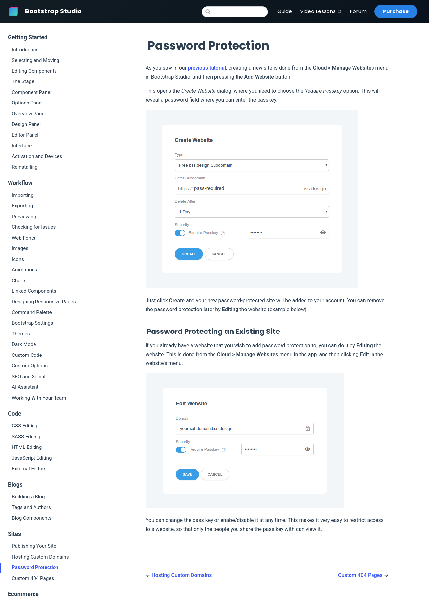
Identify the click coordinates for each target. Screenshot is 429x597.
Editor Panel (25, 135)
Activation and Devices (37, 156)
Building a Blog (28, 497)
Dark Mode (24, 344)
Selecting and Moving (35, 60)
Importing (23, 195)
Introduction (25, 50)
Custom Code (27, 355)
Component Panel (32, 92)
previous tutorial (207, 68)
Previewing (24, 216)
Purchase (396, 11)
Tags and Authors (31, 507)
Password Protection (35, 567)
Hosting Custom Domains (40, 557)
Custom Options (30, 366)
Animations (24, 270)
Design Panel (26, 124)
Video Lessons (321, 11)
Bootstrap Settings (32, 323)
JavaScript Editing (32, 458)
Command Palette (32, 312)
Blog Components (32, 518)
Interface (22, 146)
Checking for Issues (34, 227)
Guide (284, 11)
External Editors (29, 468)
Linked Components (34, 291)
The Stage (23, 81)
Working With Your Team (39, 398)
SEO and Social (28, 376)
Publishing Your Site (34, 546)
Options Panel (27, 103)
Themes (21, 334)
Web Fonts (23, 238)
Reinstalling (25, 167)
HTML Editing (27, 447)
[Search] (235, 11)
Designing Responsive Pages (44, 302)
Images (20, 248)
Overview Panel (29, 114)
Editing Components (34, 71)
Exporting (22, 206)
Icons (18, 259)
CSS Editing (24, 426)
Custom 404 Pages (33, 578)
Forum (358, 11)
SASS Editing (26, 437)
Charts (19, 281)
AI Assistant (25, 387)
